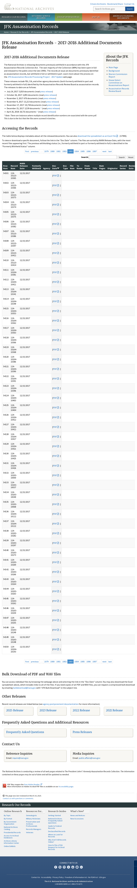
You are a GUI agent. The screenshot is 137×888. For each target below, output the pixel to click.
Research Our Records (14, 17)
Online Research (13, 811)
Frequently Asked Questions (25, 732)
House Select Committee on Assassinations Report (119, 83)
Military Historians (33, 818)
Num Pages (102, 167)
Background (114, 70)
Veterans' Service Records (41, 17)
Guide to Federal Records (55, 827)
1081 (58, 151)
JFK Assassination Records (41, 32)
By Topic (7, 815)
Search (130, 9)
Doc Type (65, 167)
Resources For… (34, 811)
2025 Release (14, 710)
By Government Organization (10, 823)
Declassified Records (56, 831)
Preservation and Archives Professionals (33, 824)
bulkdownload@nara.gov (24, 687)
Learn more (113, 883)
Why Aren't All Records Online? (57, 841)
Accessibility (46, 877)
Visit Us (96, 17)
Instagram (64, 867)
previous (35, 151)
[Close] (134, 863)
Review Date (132, 167)
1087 (94, 151)
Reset (130, 157)
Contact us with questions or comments (18, 798)
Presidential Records (12, 832)
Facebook (55, 867)
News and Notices (77, 815)
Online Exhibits (10, 846)
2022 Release (81, 710)
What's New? (77, 811)
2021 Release (114, 710)
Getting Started (54, 815)
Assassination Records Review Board (119, 89)
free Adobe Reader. (33, 784)
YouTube (72, 867)
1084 (76, 151)
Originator (112, 168)
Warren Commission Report (118, 75)
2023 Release (47, 710)
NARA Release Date (24, 166)
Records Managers (33, 829)
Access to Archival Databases (11, 836)
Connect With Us (68, 862)
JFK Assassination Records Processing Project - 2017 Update (35, 77)
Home (6, 32)
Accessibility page (66, 786)
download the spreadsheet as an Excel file (97, 136)
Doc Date (55, 167)
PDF (55, 175)
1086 (88, 151)
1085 (82, 151)
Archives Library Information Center (11, 842)
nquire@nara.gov (20, 758)
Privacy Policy (58, 877)
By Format (8, 818)
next (104, 151)
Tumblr (68, 867)
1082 (64, 151)
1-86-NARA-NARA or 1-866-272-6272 (68, 884)
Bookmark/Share (115, 4)
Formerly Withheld (36, 167)
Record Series (123, 167)
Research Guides (57, 811)
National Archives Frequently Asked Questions (55, 820)
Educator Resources (68, 17)
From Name (87, 167)
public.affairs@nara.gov (89, 758)
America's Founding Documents (123, 17)
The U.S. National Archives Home (29, 6)
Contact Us (129, 4)
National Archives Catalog (11, 828)
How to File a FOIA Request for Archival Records (56, 847)
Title (94, 168)
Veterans (29, 832)
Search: (84, 157)
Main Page (113, 67)
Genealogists (31, 815)
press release (46, 91)
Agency (46, 168)
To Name (79, 167)
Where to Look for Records (55, 835)
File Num (72, 167)
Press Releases (82, 732)
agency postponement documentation (61, 704)
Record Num (14, 167)
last (110, 151)
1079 (46, 151)
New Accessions (77, 818)
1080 (52, 151)
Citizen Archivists (98, 4)
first (27, 151)
